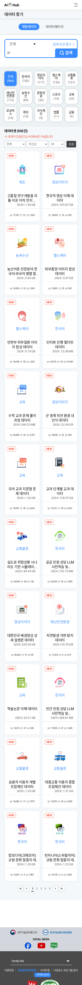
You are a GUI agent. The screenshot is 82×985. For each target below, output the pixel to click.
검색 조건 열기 (62, 44)
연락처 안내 (43, 974)
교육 (71, 96)
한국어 (26, 79)
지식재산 (41, 114)
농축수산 (26, 96)
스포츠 (56, 96)
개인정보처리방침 (26, 970)
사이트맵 (45, 970)
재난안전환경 (10, 96)
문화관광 (41, 96)
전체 (10, 79)
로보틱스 (10, 114)
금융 (71, 114)
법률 (56, 114)
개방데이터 (29, 27)
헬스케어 (56, 78)
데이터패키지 (54, 27)
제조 (25, 114)
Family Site (18, 961)
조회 (71, 144)
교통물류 (71, 78)
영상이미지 (41, 78)
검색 (69, 52)
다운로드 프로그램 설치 (65, 970)
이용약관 (9, 970)
